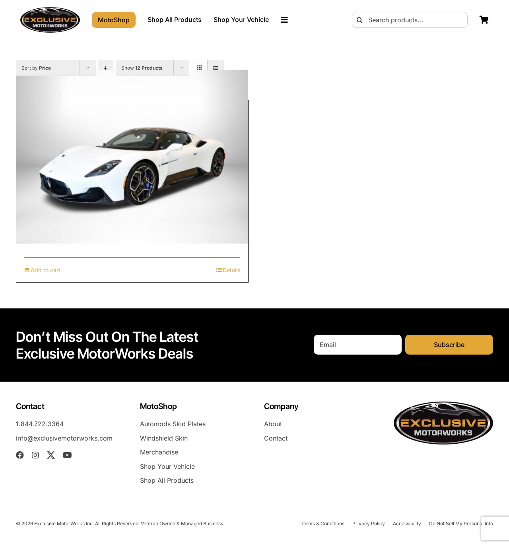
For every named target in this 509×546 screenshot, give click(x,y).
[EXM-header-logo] (50, 10)
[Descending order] (105, 68)
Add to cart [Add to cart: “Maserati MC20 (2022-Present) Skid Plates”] (45, 270)
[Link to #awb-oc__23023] (284, 20)
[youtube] (67, 455)
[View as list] (215, 68)
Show (142, 68)
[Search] (360, 20)
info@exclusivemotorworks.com (64, 438)
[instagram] (35, 455)
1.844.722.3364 (40, 424)
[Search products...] (410, 20)
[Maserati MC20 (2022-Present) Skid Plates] (132, 156)
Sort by (36, 68)
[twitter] (51, 455)
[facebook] (20, 455)
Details (231, 270)
